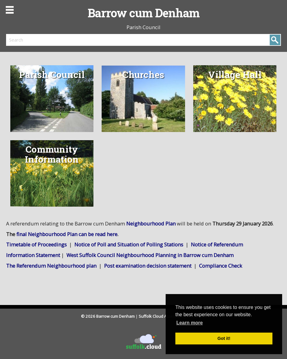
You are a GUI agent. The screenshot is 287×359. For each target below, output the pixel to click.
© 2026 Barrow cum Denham (108, 316)
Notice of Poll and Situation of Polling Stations (129, 244)
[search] (75, 40)
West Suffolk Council (150, 255)
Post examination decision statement (147, 265)
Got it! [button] (224, 338)
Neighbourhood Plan (151, 223)
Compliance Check (220, 265)
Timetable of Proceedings (36, 244)
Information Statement (33, 255)
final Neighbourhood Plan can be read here (66, 234)
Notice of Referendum (217, 244)
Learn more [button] (189, 322)
